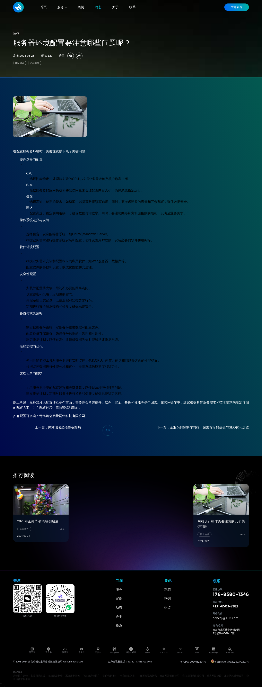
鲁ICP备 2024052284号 (193, 661)
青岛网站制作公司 (170, 675)
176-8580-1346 (231, 594)
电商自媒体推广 (128, 675)
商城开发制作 (55, 675)
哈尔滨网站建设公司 (193, 675)
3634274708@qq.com (140, 661)
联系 (119, 625)
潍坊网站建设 (214, 675)
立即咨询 (236, 7)
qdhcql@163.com (225, 618)
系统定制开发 (72, 675)
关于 (119, 616)
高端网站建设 (37, 675)
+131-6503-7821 (225, 606)
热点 (167, 607)
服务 (119, 589)
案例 (119, 598)
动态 (119, 607)
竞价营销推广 (110, 675)
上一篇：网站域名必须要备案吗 (58, 427)
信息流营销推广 (91, 675)
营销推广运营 (20, 675)
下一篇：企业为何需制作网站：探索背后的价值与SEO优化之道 (203, 427)
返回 (107, 430)
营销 (167, 598)
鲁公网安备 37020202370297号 (230, 661)
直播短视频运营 (148, 675)
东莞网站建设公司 (234, 675)
